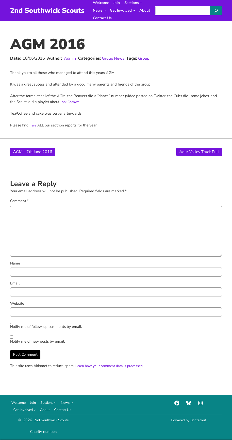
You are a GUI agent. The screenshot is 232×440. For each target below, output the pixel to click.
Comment (19, 200)
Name (15, 263)
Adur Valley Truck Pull (198, 152)
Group (146, 58)
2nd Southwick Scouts (48, 10)
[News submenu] (107, 10)
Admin (70, 58)
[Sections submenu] (144, 3)
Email (14, 283)
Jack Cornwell (71, 101)
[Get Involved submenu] (136, 10)
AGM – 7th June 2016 (33, 152)
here (34, 125)
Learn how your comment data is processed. (111, 365)
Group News (114, 58)
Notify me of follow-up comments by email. (46, 326)
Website (17, 303)
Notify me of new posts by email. (37, 341)
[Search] (216, 10)
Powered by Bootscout (188, 420)
